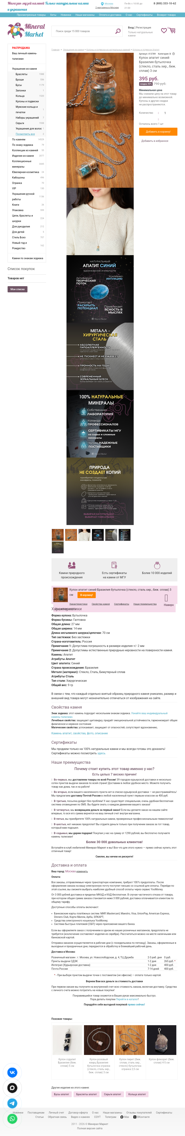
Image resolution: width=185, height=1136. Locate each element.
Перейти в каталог (127, 999)
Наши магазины (85, 14)
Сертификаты (145, 14)
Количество (146, 112)
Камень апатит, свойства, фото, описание (79, 733)
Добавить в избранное (154, 140)
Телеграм (110, 1117)
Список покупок (21, 269)
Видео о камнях (80, 1117)
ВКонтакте (141, 1117)
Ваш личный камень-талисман (24, 56)
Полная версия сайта (89, 1128)
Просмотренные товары (31, 14)
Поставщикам (36, 1112)
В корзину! (86, 595)
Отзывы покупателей (139, 1112)
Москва (109, 3)
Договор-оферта (78, 1112)
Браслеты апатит (86, 1094)
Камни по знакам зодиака (27, 258)
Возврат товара (166, 14)
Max (125, 1117)
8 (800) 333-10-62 (165, 3)
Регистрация (143, 27)
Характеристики (78, 604)
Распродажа (21, 47)
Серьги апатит (112, 1094)
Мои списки (17, 289)
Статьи (39, 1117)
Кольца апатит (137, 1094)
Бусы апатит (61, 1094)
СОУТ (97, 1117)
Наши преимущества (145, 604)
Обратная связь (57, 1117)
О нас (129, 14)
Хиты (53, 14)
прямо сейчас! (136, 1004)
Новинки (66, 14)
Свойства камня (101, 604)
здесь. (101, 753)
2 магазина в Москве (107, 7)
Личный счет (56, 1112)
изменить (82, 871)
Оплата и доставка (110, 14)
